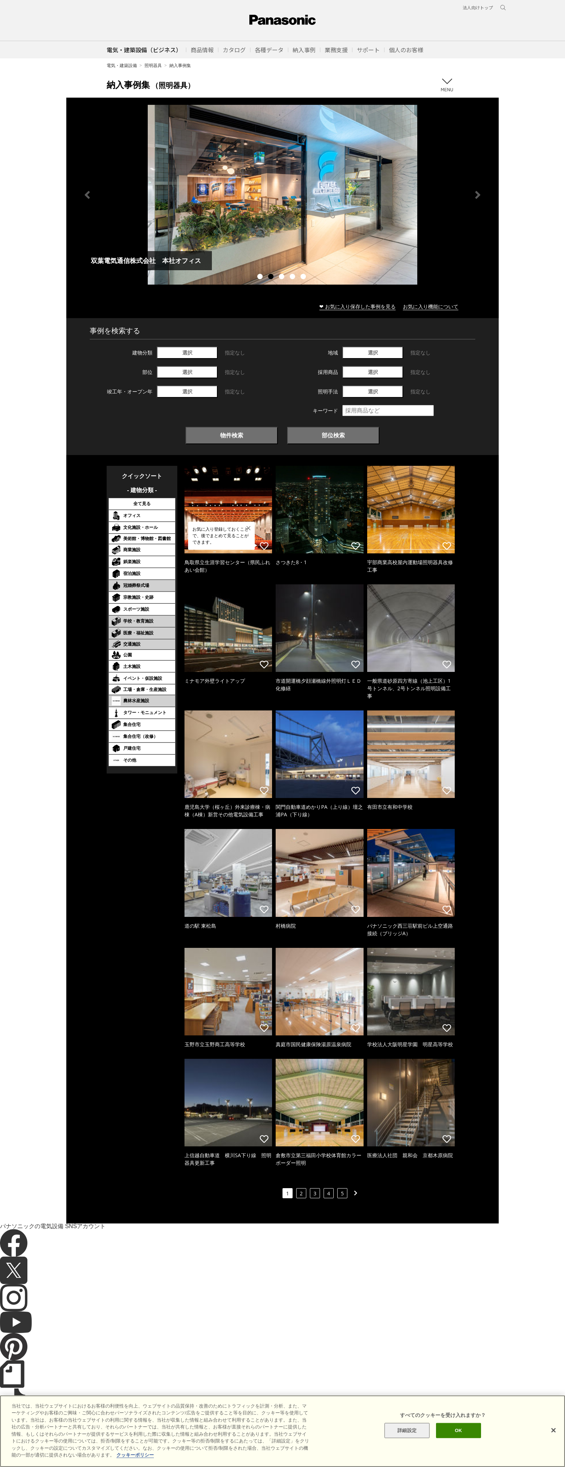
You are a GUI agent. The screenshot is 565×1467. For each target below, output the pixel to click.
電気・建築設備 (122, 65)
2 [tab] (271, 277)
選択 (187, 352)
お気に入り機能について (430, 306)
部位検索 (333, 435)
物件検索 (231, 435)
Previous (87, 195)
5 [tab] (304, 277)
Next (478, 195)
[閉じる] (553, 1430)
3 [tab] (282, 277)
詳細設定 (407, 1430)
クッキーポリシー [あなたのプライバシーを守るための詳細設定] (135, 1455)
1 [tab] (260, 277)
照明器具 (153, 65)
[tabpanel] (282, 195)
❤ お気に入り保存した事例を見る (357, 306)
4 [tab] (293, 277)
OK (458, 1430)
